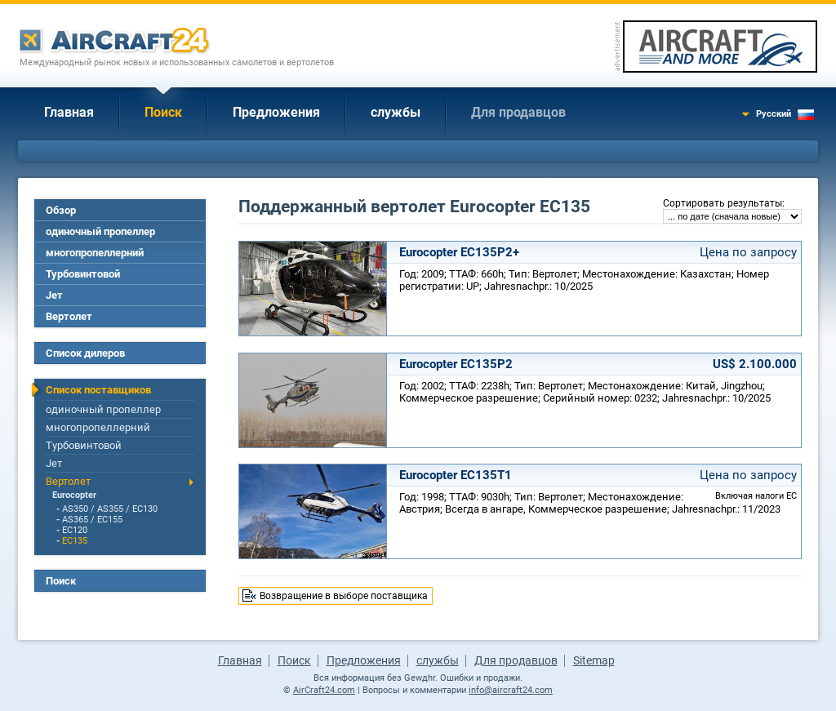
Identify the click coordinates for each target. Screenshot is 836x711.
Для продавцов (518, 112)
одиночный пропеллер (100, 231)
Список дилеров (85, 353)
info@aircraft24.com (511, 690)
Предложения (276, 112)
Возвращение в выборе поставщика (344, 596)
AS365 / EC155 (92, 519)
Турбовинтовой (83, 274)
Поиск (163, 112)
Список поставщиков (98, 390)
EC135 (74, 540)
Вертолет (69, 316)
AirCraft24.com (324, 690)
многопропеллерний (95, 253)
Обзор (61, 210)
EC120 (74, 530)
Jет (54, 295)
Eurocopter (74, 495)
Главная (69, 112)
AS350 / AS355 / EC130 (110, 509)
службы (395, 112)
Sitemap (594, 660)
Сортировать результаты (722, 203)
